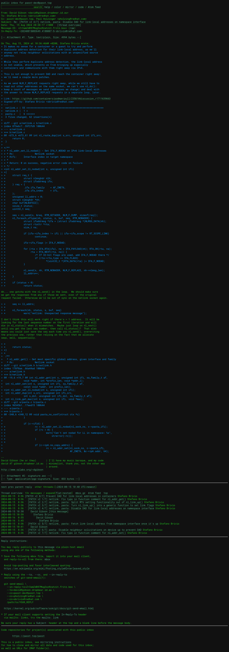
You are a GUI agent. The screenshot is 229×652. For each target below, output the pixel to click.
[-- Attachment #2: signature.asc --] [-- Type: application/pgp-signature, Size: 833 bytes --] (40, 477)
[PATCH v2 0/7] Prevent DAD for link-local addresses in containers (70, 496)
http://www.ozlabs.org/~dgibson (22, 469)
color (57, 6)
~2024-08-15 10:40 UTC (70, 486)
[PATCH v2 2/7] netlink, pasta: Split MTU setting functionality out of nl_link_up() (85, 502)
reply (28, 486)
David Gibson (44, 517)
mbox (47, 559)
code (81, 6)
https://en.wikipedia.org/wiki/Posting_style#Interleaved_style (47, 568)
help (47, 6)
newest (91, 486)
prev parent (16, 486)
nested (67, 492)
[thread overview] (69, 24)
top (106, 492)
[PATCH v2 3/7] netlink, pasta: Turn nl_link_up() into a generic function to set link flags (91, 505)
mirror (69, 6)
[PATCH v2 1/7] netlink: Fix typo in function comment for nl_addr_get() (77, 499)
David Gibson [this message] (49, 511)
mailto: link (50, 617)
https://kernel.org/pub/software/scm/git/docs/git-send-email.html (49, 608)
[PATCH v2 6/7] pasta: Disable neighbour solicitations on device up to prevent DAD (84, 529)
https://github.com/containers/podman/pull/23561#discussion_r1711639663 (61, 98)
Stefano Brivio (43, 514)
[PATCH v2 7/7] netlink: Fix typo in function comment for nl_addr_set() (77, 532)
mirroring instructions (55, 642)
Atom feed (94, 6)
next (4, 486)
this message (46, 546)
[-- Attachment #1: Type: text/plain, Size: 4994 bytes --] (41, 37)
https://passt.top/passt (28, 635)
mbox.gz (80, 492)
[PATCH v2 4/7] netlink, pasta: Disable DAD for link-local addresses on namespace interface (91, 508)
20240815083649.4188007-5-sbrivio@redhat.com (51, 31)
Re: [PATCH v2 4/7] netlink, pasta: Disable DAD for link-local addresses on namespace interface (80, 21)
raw (72, 27)
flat (58, 492)
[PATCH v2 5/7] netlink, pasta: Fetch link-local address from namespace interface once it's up (93, 523)
